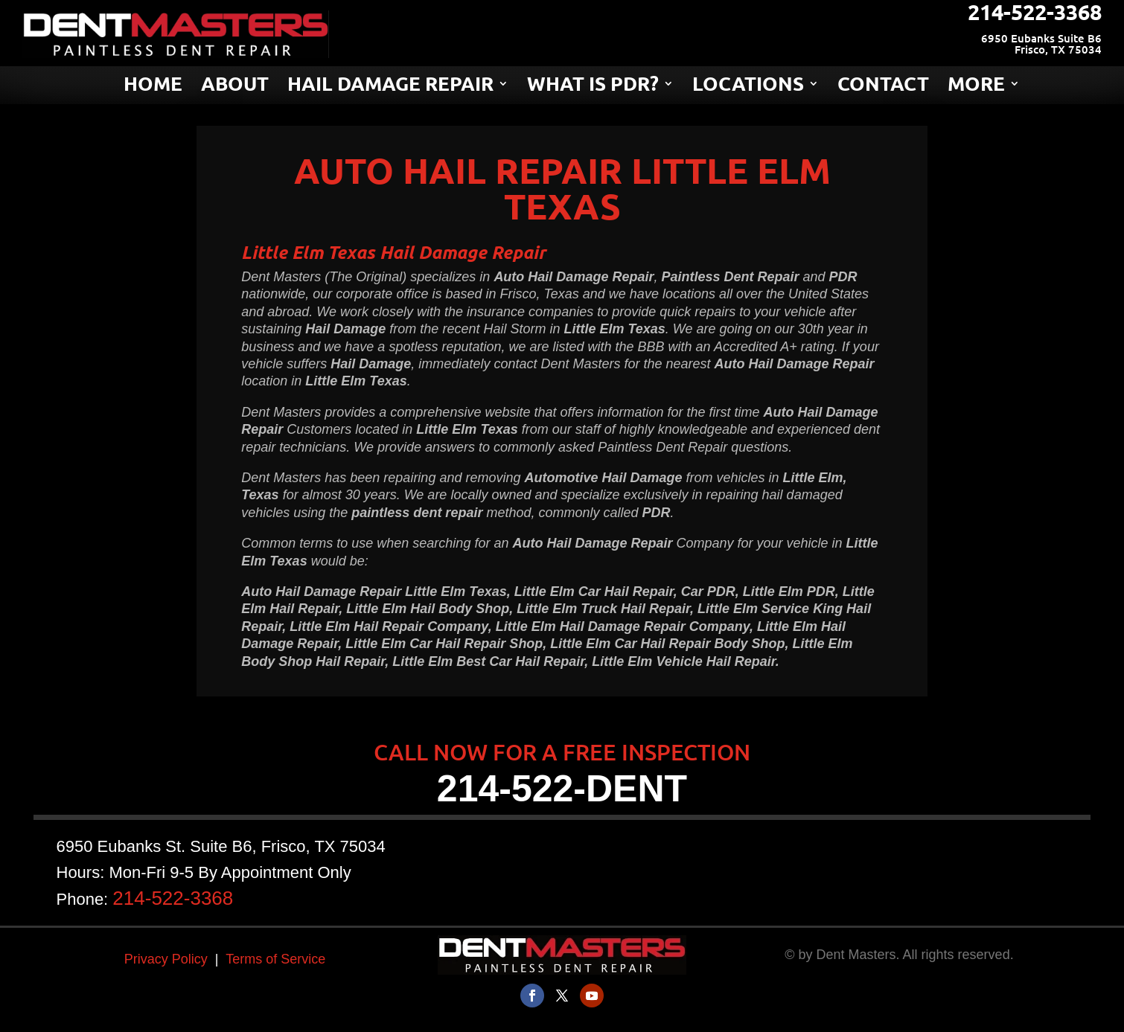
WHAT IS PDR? (593, 86)
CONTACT (883, 86)
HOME (153, 86)
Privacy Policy (166, 959)
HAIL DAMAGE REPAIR (390, 86)
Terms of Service (275, 959)
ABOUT (235, 86)
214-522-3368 (238, 887)
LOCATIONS (748, 86)
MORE (976, 86)
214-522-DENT (562, 789)
